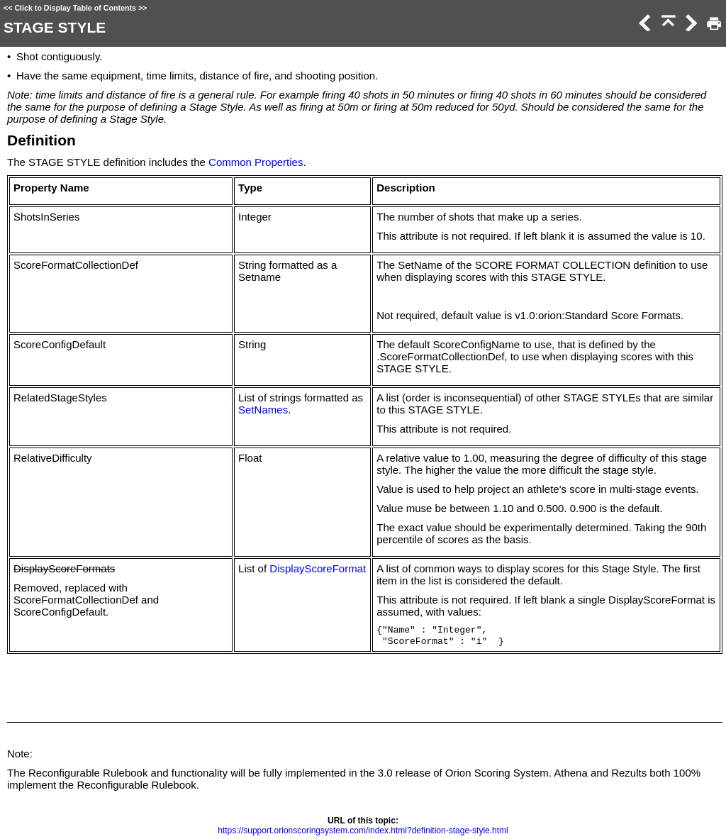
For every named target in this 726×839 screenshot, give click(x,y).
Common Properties (255, 162)
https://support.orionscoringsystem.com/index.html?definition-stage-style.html (363, 830)
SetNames (263, 410)
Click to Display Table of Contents (75, 8)
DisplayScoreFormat (317, 568)
